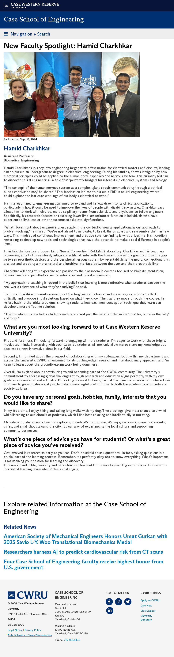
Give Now (146, 605)
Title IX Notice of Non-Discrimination (30, 635)
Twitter (127, 601)
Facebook (109, 601)
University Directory (146, 617)
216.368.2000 (16, 624)
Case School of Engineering (44, 19)
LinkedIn (109, 610)
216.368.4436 (72, 640)
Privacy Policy (33, 630)
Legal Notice (15, 630)
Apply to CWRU (150, 600)
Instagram (118, 601)
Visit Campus (148, 610)
